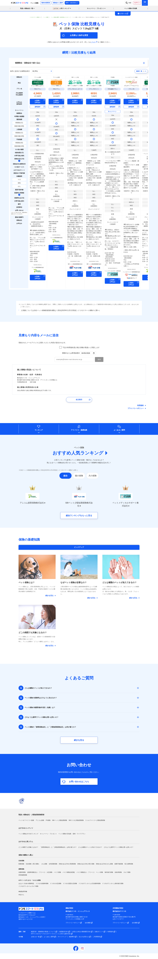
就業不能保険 (118, 864)
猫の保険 (79, 476)
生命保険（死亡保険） (33, 864)
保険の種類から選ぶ (26, 855)
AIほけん (21, 894)
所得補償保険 (23, 875)
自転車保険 (118, 872)
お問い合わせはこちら (79, 781)
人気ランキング (61, 8)
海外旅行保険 (109, 872)
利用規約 (140, 405)
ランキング (39, 430)
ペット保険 (99, 872)
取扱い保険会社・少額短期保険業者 (31, 815)
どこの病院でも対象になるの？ (28, 847)
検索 (128, 3)
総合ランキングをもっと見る (79, 515)
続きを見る (79, 740)
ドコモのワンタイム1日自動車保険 (90, 883)
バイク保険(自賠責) (69, 872)
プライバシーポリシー (136, 408)
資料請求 (37, 107)
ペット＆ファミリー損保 (26, 820)
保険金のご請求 (58, 3)
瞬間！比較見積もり (72, 3)
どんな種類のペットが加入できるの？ (90, 847)
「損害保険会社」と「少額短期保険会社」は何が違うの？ (58, 847)
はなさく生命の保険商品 (26, 883)
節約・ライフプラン (79, 834)
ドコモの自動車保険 (42, 883)
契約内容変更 (45, 3)
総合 (65, 476)
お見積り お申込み (37, 101)
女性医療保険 (53, 864)
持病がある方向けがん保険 (104, 864)
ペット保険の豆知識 (130, 8)
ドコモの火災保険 (55, 883)
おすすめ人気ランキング (78, 453)
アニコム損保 (40, 820)
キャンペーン (112, 111)
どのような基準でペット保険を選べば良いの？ (118, 847)
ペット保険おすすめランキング (28, 834)
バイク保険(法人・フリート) (85, 872)
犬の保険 (92, 476)
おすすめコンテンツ (26, 828)
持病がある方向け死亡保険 (85, 864)
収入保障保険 (129, 864)
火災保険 (49, 872)
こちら (94, 42)
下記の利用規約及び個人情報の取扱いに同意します (81, 347)
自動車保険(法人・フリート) (36, 872)
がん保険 (44, 864)
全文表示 (79, 399)
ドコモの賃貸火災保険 (70, 883)
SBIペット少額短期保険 (59, 820)
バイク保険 (57, 872)
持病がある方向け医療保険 (67, 864)
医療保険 (21, 864)
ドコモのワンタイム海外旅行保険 (112, 883)
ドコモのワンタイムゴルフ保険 (28, 886)
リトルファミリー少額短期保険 (95, 820)
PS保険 (48, 820)
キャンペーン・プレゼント (48, 834)
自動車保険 (22, 872)
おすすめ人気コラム (26, 841)
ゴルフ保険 (126, 872)
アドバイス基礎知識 (79, 430)
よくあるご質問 (119, 430)
